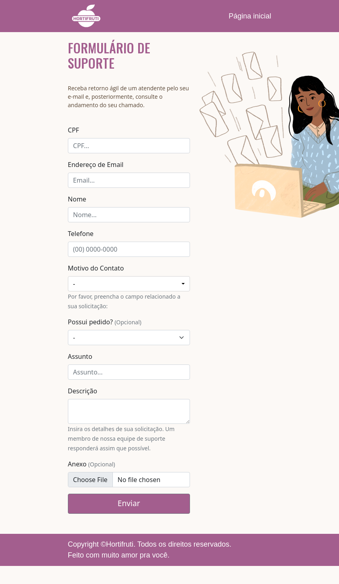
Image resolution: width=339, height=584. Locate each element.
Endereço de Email (96, 164)
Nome (77, 199)
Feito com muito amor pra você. (119, 555)
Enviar (129, 503)
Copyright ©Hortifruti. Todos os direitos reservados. (149, 544)
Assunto (80, 356)
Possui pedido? (104, 321)
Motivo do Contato (96, 268)
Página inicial (250, 16)
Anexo (91, 464)
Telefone (81, 233)
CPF (73, 130)
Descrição (82, 391)
